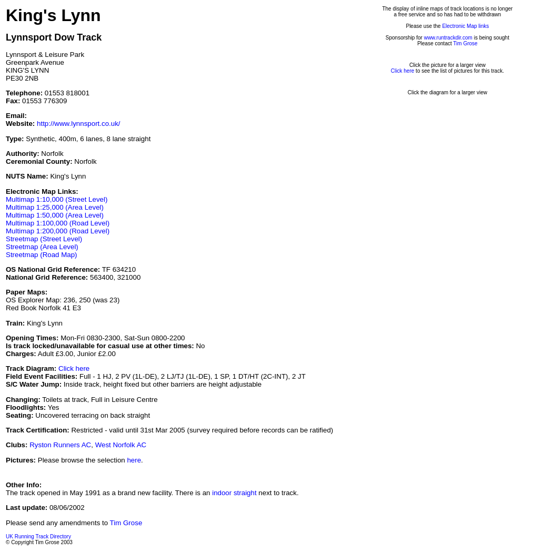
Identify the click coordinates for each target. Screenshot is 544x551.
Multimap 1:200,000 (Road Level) (57, 231)
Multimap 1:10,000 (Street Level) (56, 199)
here (134, 460)
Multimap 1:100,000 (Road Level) (57, 223)
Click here (73, 368)
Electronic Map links (465, 26)
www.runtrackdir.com (448, 38)
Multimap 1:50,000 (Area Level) (55, 215)
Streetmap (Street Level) (44, 239)
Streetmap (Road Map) (41, 255)
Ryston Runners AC (60, 445)
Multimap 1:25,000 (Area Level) (55, 207)
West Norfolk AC (121, 445)
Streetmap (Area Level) (42, 247)
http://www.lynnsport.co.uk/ (78, 123)
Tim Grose (465, 43)
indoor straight (234, 493)
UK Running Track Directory (38, 536)
